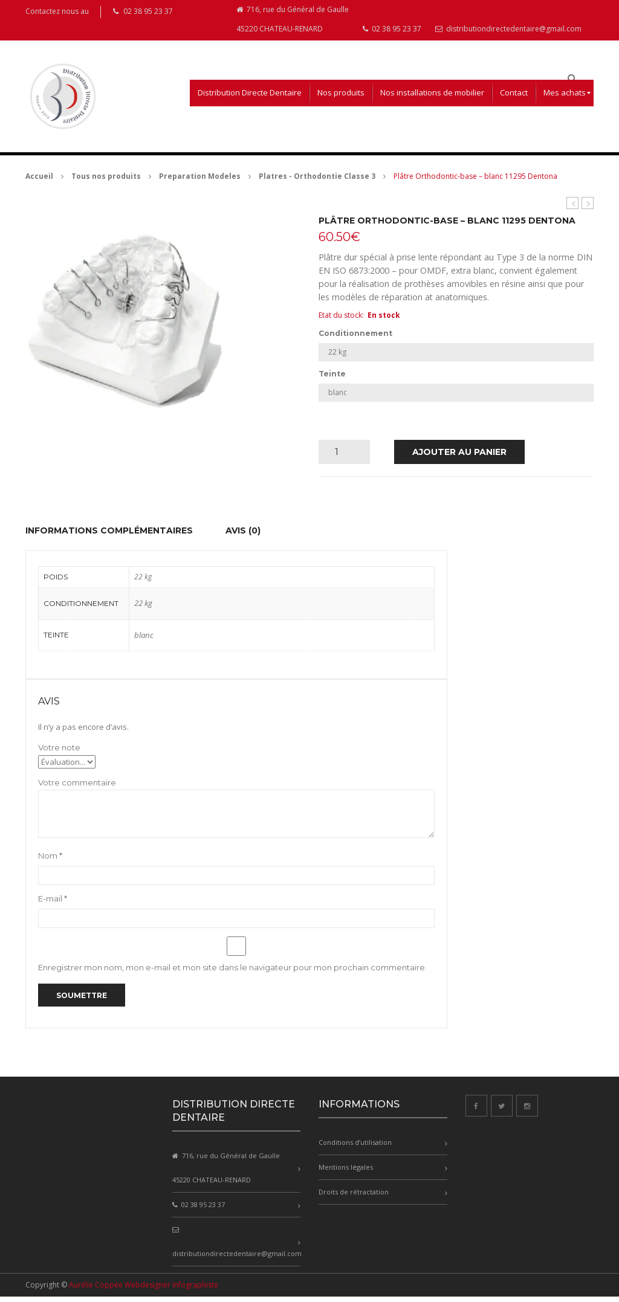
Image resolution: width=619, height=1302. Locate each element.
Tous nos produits (106, 181)
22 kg (143, 608)
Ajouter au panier (459, 457)
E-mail (52, 904)
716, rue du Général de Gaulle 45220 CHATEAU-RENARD (292, 22)
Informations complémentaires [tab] (109, 535)
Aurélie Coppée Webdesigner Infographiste (143, 1290)
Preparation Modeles (200, 181)
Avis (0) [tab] (243, 535)
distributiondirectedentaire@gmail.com (508, 34)
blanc (144, 640)
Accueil (39, 181)
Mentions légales (346, 1172)
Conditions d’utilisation (355, 1147)
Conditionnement (355, 339)
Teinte (332, 379)
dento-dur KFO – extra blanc (588, 208)
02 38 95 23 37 (392, 34)
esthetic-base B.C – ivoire (572, 208)
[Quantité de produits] (341, 457)
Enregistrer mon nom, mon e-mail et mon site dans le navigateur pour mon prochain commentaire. (232, 973)
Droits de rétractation (354, 1197)
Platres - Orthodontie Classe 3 (317, 181)
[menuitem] (250, 98)
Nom (50, 861)
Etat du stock (340, 320)
